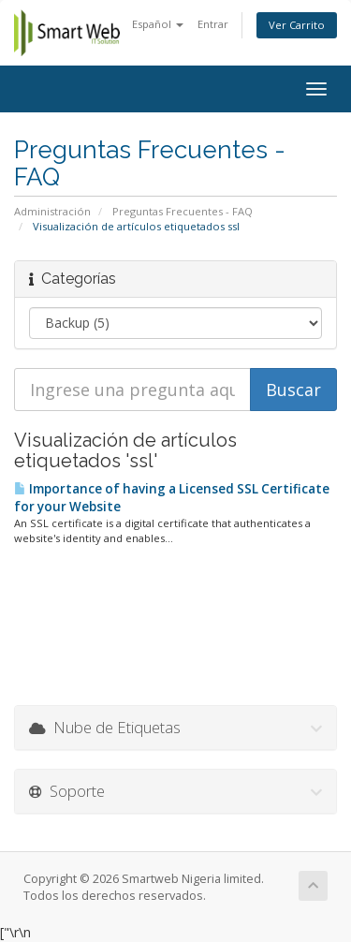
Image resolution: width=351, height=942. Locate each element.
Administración (52, 211)
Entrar (212, 24)
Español (157, 24)
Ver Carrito (297, 25)
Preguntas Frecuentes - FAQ (182, 211)
